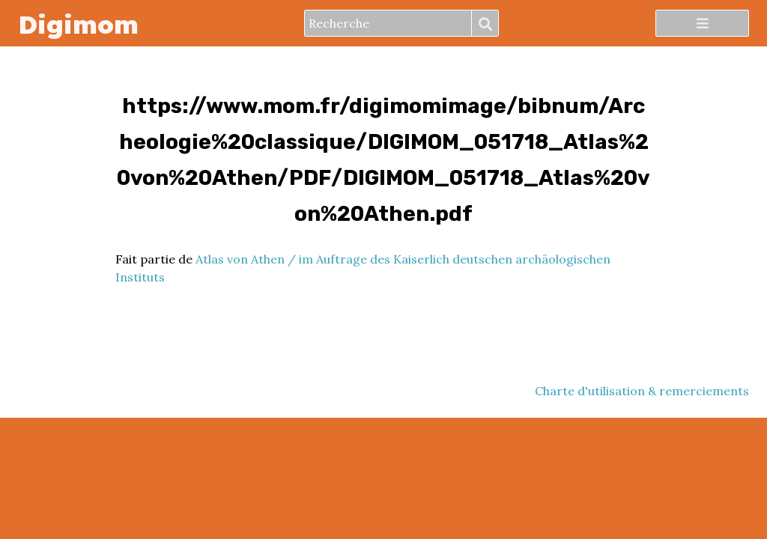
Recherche (484, 23)
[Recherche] (388, 23)
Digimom (78, 24)
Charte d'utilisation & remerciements (642, 390)
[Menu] (702, 23)
